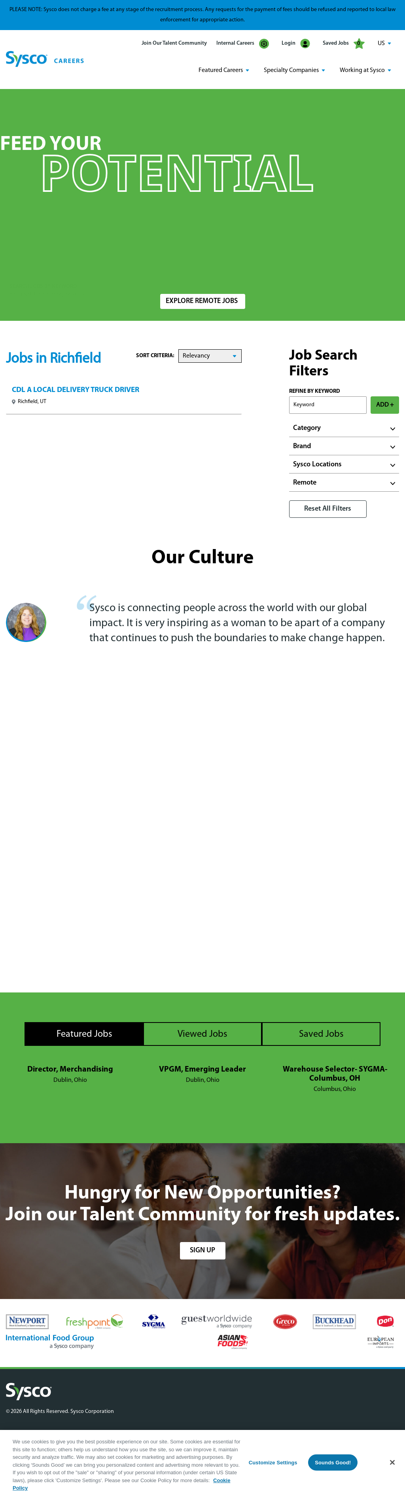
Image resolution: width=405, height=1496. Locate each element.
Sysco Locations (317, 464)
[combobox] (202, 274)
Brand (302, 446)
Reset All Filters (327, 508)
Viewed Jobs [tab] (202, 1033)
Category (307, 428)
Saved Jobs (344, 43)
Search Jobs (352, 274)
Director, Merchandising (70, 1069)
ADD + (385, 404)
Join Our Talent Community (174, 43)
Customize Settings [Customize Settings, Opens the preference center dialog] (273, 1462)
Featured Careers (221, 70)
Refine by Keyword (314, 391)
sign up (202, 1250)
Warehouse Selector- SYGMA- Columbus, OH (335, 1073)
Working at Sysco (362, 70)
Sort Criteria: (155, 355)
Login (296, 44)
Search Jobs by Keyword (43, 270)
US (381, 43)
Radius (269, 270)
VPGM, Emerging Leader (202, 1069)
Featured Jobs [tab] (84, 1033)
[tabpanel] (202, 1079)
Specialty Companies (291, 70)
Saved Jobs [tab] (321, 1033)
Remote (304, 482)
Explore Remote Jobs (202, 301)
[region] (202, 1463)
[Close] (392, 1462)
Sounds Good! (333, 1462)
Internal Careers (242, 44)
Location (171, 270)
